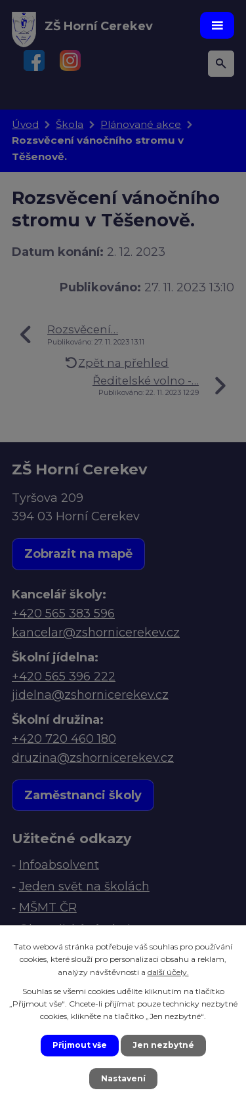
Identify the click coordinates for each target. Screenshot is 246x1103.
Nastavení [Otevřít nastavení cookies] (123, 1078)
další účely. (168, 972)
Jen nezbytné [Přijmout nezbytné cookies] (163, 1045)
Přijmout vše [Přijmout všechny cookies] (79, 1045)
